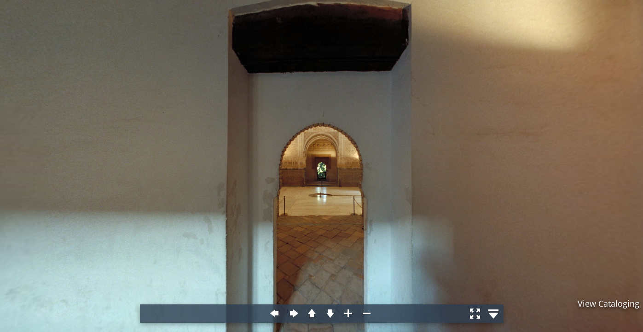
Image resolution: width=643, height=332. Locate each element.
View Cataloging (608, 303)
